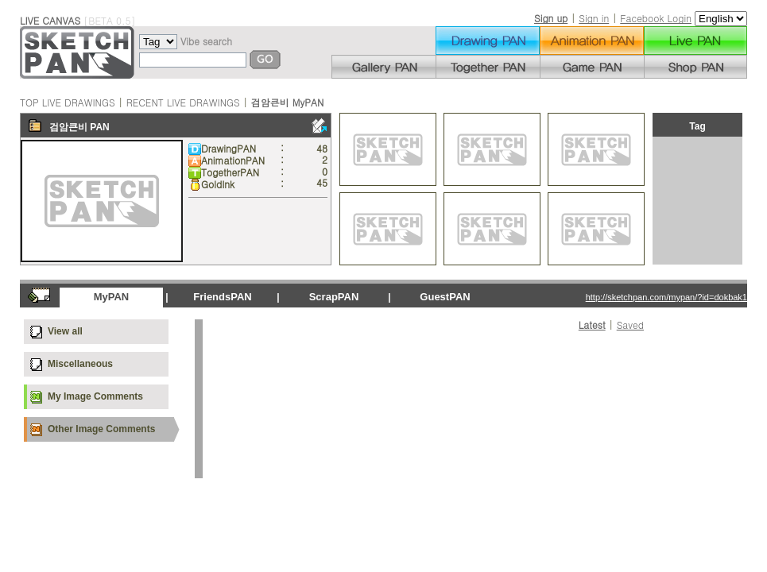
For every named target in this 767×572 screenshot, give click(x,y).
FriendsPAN (222, 297)
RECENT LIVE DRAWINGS (183, 102)
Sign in (594, 18)
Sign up (551, 18)
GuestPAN (445, 297)
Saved (630, 324)
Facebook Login (655, 18)
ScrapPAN (334, 297)
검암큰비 (68, 127)
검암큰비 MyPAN (287, 102)
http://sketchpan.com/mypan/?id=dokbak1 (666, 297)
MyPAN (112, 297)
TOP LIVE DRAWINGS (67, 102)
